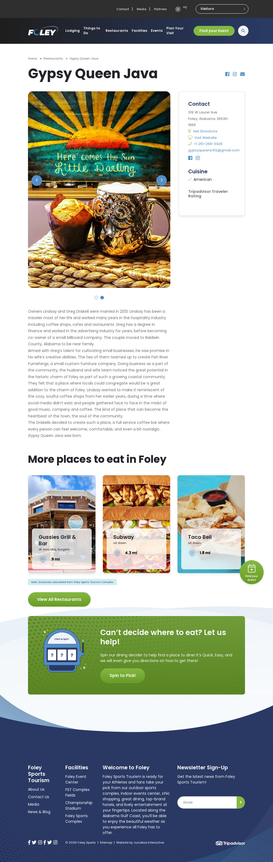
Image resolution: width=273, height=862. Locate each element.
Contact (123, 9)
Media (141, 9)
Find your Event (214, 30)
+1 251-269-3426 (205, 143)
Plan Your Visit (175, 30)
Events (157, 30)
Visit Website (202, 137)
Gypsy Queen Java (84, 58)
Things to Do (91, 30)
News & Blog (39, 811)
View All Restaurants (59, 599)
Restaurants (117, 30)
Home (32, 58)
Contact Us (38, 797)
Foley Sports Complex (76, 818)
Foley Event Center (75, 779)
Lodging (72, 30)
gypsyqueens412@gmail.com (214, 150)
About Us (36, 789)
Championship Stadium (79, 805)
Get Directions (203, 131)
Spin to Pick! (123, 675)
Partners (160, 9)
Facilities (139, 30)
